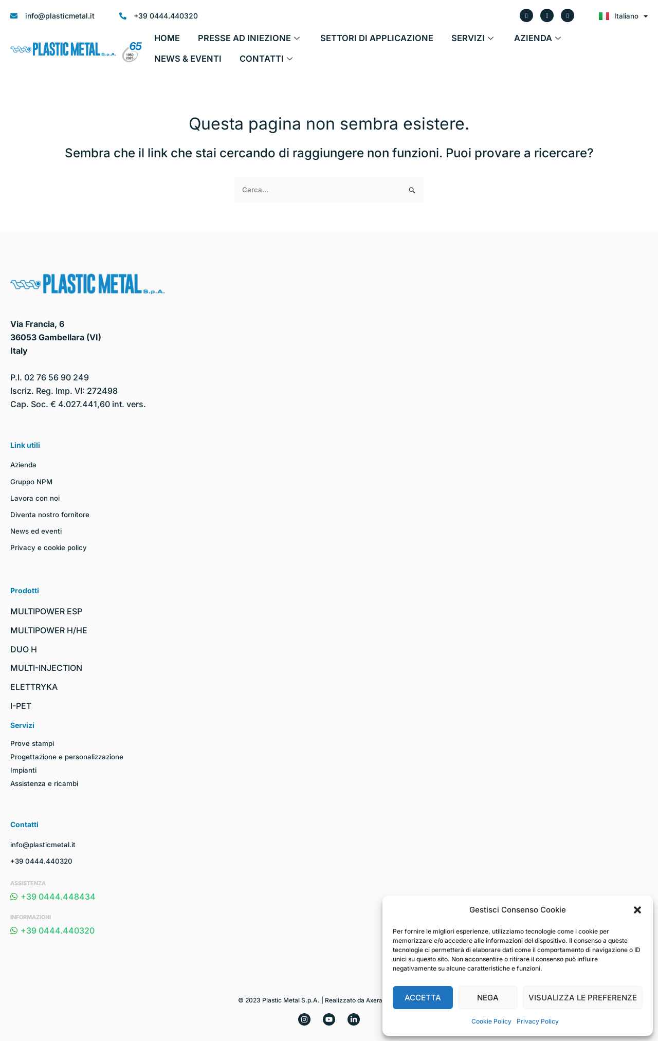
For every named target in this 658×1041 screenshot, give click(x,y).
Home (165, 42)
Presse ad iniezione (239, 42)
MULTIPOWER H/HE (48, 630)
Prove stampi (33, 743)
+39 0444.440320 (42, 860)
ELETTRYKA (34, 687)
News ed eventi (37, 530)
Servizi (440, 42)
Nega (488, 997)
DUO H (23, 649)
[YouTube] (329, 1019)
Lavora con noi (35, 498)
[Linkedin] (354, 1019)
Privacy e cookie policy (50, 547)
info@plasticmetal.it (45, 844)
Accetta (423, 997)
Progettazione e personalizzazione (69, 756)
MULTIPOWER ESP (46, 611)
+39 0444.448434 (53, 896)
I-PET (20, 706)
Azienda (499, 42)
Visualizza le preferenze (582, 997)
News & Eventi (567, 42)
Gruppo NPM (32, 481)
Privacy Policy (538, 1021)
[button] (637, 910)
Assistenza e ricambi (46, 783)
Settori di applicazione (353, 42)
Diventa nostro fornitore (50, 514)
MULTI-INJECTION (46, 668)
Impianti (24, 769)
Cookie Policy (491, 1021)
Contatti (178, 62)
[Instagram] (304, 1019)
